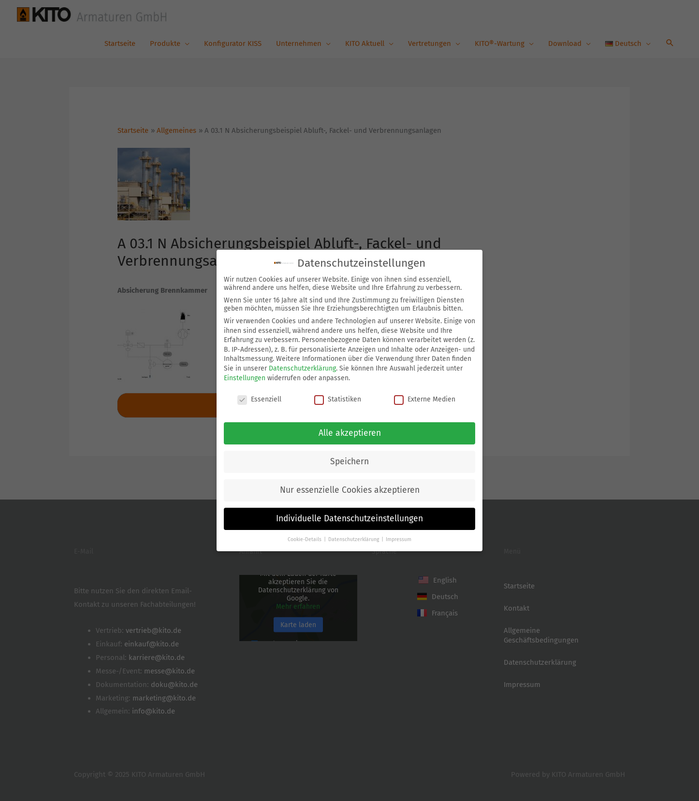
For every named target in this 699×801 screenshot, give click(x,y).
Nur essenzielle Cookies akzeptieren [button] (350, 489)
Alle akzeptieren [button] (350, 432)
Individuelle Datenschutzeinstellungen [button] (349, 518)
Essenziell (259, 399)
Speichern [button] (349, 461)
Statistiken (337, 399)
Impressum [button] (398, 538)
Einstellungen (244, 377)
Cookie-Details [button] (305, 538)
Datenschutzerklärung (302, 367)
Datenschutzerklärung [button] (354, 538)
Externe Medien (424, 399)
